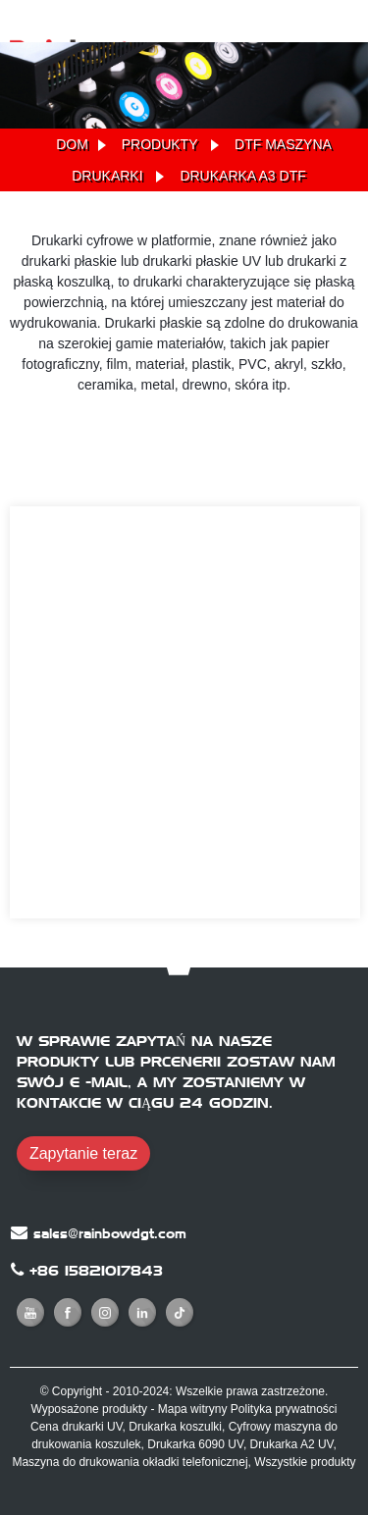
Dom (72, 144)
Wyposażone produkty (88, 1409)
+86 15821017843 (96, 1271)
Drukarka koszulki (175, 1427)
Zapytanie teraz (83, 1153)
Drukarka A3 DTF (242, 175)
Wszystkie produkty (304, 1462)
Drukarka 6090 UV (195, 1444)
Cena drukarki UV (76, 1427)
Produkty (160, 144)
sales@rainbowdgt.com (109, 1233)
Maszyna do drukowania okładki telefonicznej (129, 1462)
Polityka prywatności (284, 1409)
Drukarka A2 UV (292, 1444)
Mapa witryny (193, 1409)
